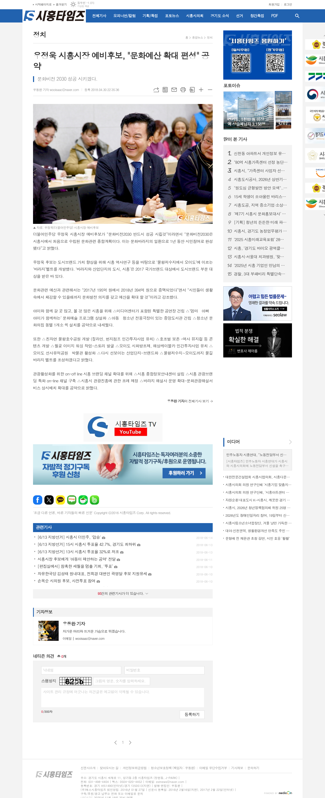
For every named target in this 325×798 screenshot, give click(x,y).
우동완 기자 (74, 623)
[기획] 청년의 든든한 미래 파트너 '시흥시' (261, 222)
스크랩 (192, 89)
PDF (274, 15)
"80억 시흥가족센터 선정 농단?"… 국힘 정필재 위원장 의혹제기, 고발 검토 (261, 162)
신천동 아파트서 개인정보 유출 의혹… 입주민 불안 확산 (261, 153)
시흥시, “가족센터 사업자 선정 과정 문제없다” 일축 (261, 170)
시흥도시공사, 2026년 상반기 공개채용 (261, 179)
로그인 (288, 4)
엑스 (49, 500)
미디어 (233, 441)
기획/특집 (150, 15)
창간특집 (257, 15)
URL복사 (156, 89)
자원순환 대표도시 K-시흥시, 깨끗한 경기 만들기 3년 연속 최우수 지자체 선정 (258, 499)
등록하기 (192, 714)
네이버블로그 (71, 500)
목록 (165, 89)
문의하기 (253, 768)
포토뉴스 (172, 15)
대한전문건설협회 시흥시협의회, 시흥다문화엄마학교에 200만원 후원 (258, 476)
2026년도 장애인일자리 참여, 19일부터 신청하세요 (258, 515)
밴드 (94, 500)
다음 (130, 743)
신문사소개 (88, 768)
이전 (116, 743)
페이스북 (37, 500)
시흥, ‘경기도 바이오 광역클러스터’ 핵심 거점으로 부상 (261, 248)
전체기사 (99, 15)
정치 (209, 37)
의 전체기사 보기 (188, 400)
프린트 (183, 89)
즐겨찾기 (61, 4)
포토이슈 (231, 85)
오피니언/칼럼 (124, 15)
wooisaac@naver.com (84, 638)
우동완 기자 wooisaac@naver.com (56, 89)
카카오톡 (60, 500)
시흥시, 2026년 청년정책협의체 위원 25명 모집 (258, 507)
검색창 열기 (297, 15)
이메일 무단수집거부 (213, 768)
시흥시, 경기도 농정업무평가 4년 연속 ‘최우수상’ (261, 231)
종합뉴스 (197, 37)
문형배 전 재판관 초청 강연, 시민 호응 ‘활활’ (257, 538)
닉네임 (48, 670)
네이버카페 (83, 500)
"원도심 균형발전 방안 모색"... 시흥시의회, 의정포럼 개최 (261, 188)
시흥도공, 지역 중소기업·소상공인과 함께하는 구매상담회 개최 (261, 205)
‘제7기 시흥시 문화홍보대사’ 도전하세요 (261, 213)
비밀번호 (133, 670)
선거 (239, 15)
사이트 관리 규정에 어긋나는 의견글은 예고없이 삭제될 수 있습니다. (96, 691)
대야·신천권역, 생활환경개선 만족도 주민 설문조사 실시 (258, 530)
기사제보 (237, 768)
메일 (174, 89)
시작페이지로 (43, 4)
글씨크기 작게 (210, 89)
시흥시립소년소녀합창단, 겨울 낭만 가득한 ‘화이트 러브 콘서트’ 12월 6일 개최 (258, 522)
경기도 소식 (220, 15)
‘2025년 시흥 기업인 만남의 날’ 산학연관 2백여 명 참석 (261, 265)
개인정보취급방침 (134, 768)
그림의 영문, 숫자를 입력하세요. (120, 681)
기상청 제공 (83, 6)
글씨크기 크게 (201, 89)
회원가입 (274, 4)
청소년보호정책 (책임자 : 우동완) (173, 768)
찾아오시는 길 (109, 768)
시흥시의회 (194, 15)
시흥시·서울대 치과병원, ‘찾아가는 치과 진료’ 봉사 (261, 256)
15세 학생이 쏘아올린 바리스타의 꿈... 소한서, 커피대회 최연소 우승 (261, 196)
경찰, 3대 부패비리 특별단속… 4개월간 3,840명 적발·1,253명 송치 (261, 273)
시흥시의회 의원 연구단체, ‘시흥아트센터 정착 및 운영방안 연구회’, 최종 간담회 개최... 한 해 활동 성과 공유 (258, 492)
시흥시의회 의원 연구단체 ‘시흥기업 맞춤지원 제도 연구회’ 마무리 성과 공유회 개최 (258, 484)
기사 (235, 139)
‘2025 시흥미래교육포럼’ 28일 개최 (261, 239)
